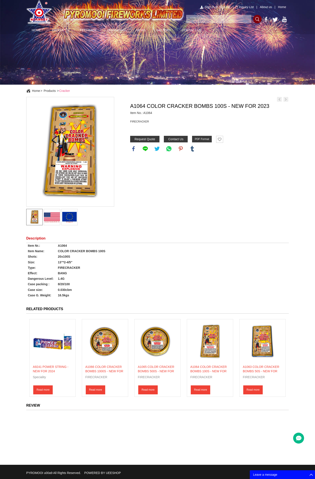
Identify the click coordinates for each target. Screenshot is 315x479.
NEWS (140, 30)
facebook (133, 148)
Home (282, 7)
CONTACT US (191, 30)
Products (50, 91)
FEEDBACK (88, 30)
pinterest (180, 148)
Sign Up (224, 7)
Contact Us (175, 139)
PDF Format (202, 139)
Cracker (64, 91)
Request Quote (145, 139)
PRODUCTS (60, 30)
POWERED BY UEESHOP (102, 473)
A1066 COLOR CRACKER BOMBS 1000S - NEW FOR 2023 (104, 371)
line (145, 148)
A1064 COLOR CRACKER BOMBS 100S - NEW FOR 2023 (208, 371)
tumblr (192, 148)
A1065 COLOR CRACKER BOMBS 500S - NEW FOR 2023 (156, 371)
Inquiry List (246, 7)
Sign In (209, 7)
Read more (43, 389)
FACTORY (163, 30)
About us (266, 7)
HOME (36, 30)
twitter (157, 148)
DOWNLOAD (116, 30)
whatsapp (169, 148)
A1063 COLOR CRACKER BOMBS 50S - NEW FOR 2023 (261, 371)
